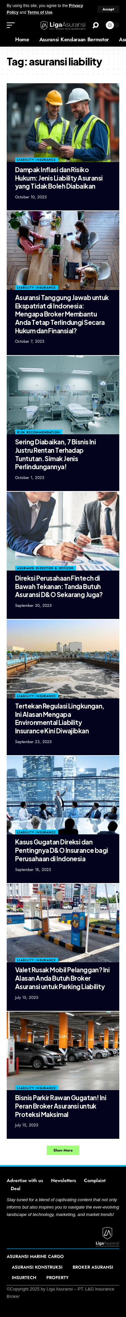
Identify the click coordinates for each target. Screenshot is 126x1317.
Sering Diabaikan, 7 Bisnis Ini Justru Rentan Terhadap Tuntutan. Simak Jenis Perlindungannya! (55, 454)
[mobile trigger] (12, 25)
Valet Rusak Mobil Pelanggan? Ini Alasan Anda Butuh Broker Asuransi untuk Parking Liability (62, 978)
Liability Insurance (36, 159)
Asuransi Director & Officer (45, 568)
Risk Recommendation (38, 432)
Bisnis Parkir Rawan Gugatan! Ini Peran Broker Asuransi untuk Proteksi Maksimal (60, 1105)
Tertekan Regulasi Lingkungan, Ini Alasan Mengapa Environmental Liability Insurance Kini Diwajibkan (59, 718)
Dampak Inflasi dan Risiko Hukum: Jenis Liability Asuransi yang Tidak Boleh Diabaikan (59, 177)
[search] (95, 25)
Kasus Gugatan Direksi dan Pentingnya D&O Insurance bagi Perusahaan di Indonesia (61, 850)
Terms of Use (39, 12)
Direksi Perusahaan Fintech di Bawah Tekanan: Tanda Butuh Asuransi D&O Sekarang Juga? (59, 586)
